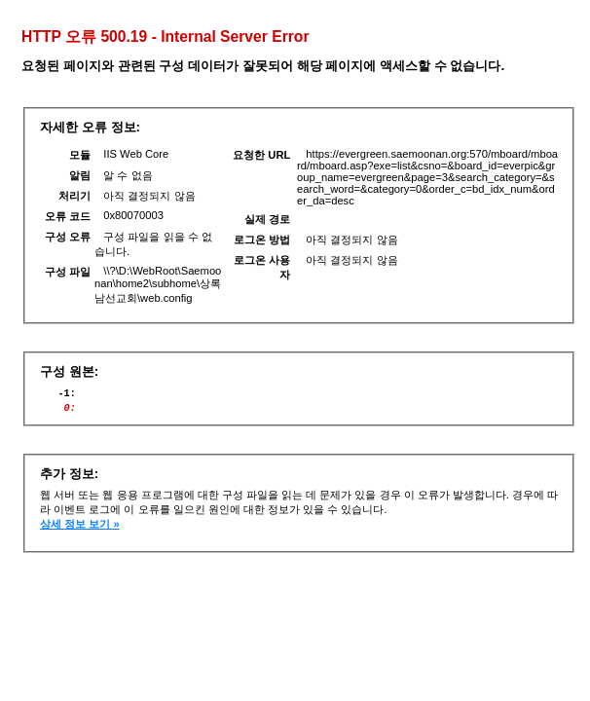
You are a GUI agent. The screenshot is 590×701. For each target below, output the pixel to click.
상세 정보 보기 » (80, 529)
